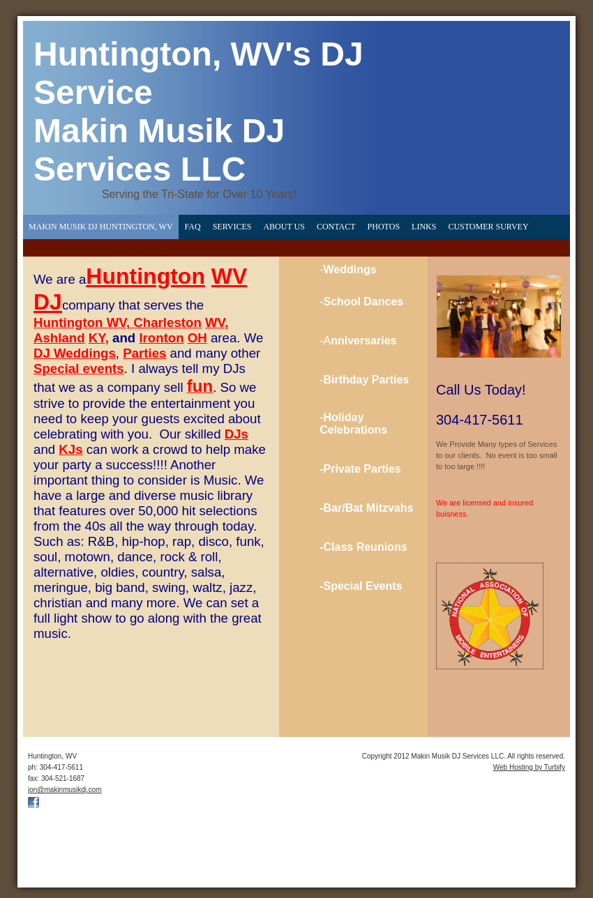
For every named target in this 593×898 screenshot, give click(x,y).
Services (232, 226)
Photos (384, 226)
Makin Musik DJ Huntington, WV (101, 226)
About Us (283, 226)
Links (424, 226)
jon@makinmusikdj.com (65, 789)
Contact (336, 226)
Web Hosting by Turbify (529, 767)
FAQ (193, 226)
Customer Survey (488, 226)
